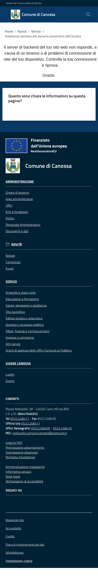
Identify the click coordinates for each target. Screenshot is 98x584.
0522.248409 (40, 428)
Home (9, 31)
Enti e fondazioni (17, 211)
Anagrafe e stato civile (21, 292)
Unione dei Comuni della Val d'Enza (23, 3)
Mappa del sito (15, 520)
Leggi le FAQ (14, 442)
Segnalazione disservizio (22, 452)
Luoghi (10, 374)
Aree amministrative (19, 199)
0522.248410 (62, 428)
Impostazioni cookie (19, 560)
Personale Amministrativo (23, 224)
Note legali (13, 476)
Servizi (11, 281)
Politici (10, 218)
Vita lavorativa (15, 311)
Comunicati (13, 262)
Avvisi (9, 268)
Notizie (36, 31)
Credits (10, 536)
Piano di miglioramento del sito (25, 544)
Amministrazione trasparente (25, 466)
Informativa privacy (18, 471)
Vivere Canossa (18, 363)
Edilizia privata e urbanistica (24, 318)
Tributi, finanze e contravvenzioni (27, 331)
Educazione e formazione (22, 299)
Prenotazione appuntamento (25, 447)
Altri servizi (13, 343)
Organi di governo (17, 192)
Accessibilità (13, 528)
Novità (22, 31)
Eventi (10, 380)
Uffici (9, 205)
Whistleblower (15, 552)
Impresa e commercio (20, 337)
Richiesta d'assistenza (20, 457)
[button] (88, 14)
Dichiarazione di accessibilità (24, 481)
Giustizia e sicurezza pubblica (25, 324)
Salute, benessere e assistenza (26, 305)
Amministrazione (20, 181)
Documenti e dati (17, 231)
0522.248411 (19, 418)
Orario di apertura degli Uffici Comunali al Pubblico (39, 350)
